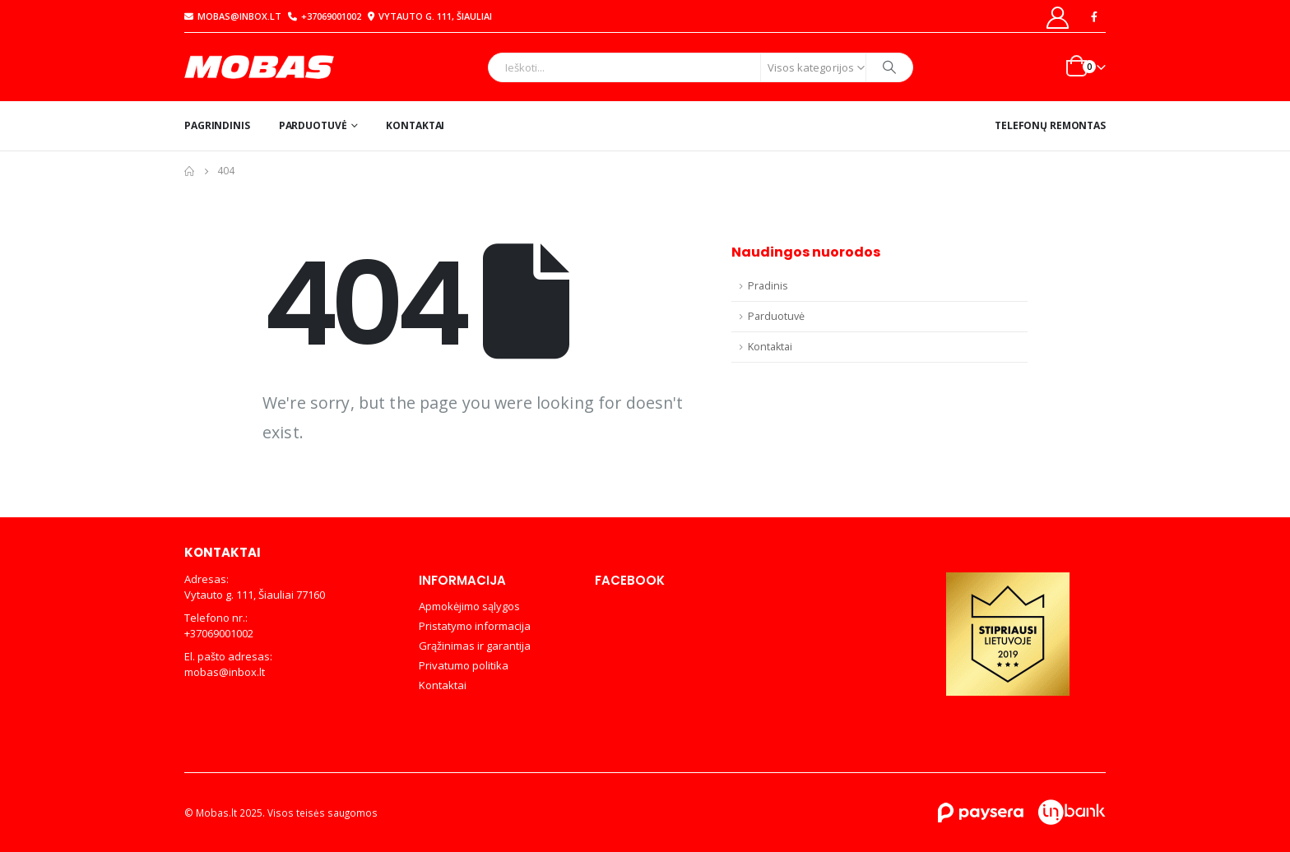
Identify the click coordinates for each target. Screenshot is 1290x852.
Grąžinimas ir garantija (475, 645)
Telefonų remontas (1050, 125)
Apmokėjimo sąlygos (469, 606)
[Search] (889, 67)
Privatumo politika (463, 665)
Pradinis (768, 286)
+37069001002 (324, 16)
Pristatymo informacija (475, 625)
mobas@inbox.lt (232, 16)
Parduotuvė (313, 125)
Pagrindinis (217, 125)
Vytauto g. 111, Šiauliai (428, 16)
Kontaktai (415, 125)
